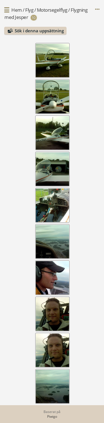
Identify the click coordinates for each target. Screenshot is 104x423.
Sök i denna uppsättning (39, 30)
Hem (16, 10)
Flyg (29, 10)
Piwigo (52, 416)
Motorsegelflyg (52, 10)
